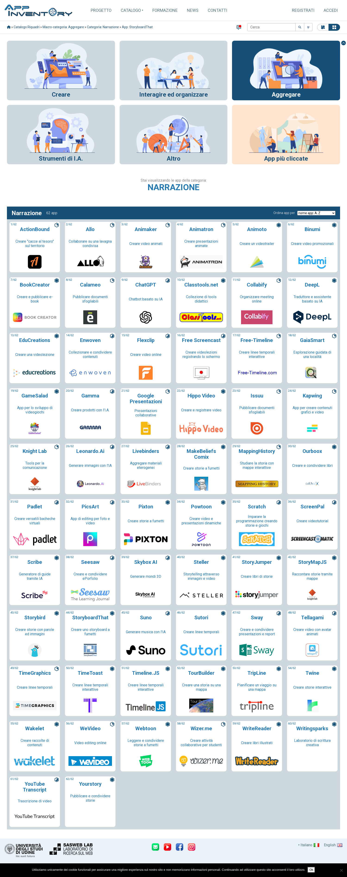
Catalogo (131, 10)
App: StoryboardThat (137, 27)
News (192, 10)
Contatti (217, 10)
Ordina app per (284, 213)
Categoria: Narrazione (103, 27)
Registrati (303, 10)
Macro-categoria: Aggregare (63, 27)
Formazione (165, 10)
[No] (341, 870)
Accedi (331, 10)
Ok (311, 869)
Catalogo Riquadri (27, 27)
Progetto (101, 10)
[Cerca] (271, 27)
